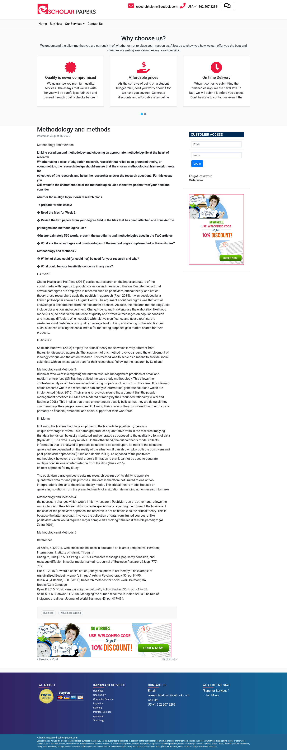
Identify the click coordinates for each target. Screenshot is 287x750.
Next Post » (169, 659)
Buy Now (56, 24)
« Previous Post (47, 659)
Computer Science (103, 699)
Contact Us (95, 24)
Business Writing (71, 612)
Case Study (99, 694)
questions (98, 716)
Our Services (73, 24)
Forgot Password (200, 176)
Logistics (98, 703)
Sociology (98, 720)
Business (48, 612)
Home (43, 24)
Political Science (102, 711)
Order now (196, 180)
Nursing (97, 707)
